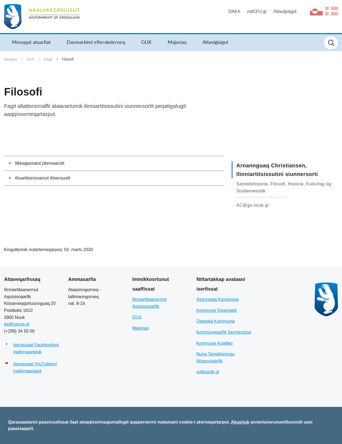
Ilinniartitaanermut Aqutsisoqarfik (149, 303)
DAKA (234, 11)
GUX (146, 42)
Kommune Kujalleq (214, 343)
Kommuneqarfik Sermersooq (223, 332)
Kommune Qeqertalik (216, 310)
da (331, 11)
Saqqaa (10, 59)
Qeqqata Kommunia (215, 321)
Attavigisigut (285, 11)
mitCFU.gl (256, 11)
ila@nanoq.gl (16, 324)
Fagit (48, 59)
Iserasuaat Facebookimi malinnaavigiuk (36, 348)
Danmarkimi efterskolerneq (96, 42)
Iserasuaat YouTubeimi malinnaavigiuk (35, 367)
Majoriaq (177, 42)
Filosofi (68, 59)
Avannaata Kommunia (217, 299)
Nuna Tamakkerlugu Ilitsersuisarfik (215, 357)
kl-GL (316, 11)
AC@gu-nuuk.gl (252, 205)
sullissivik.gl (207, 371)
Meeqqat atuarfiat (31, 42)
